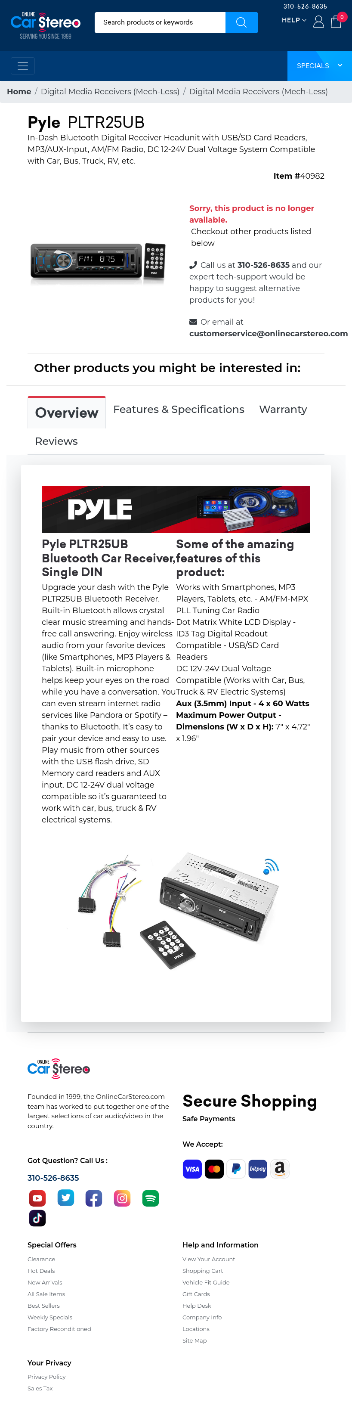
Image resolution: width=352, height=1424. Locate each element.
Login (318, 22)
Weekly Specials (50, 1317)
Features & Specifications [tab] (178, 409)
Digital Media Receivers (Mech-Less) (110, 91)
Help (291, 20)
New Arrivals (45, 1282)
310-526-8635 (305, 6)
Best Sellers (44, 1305)
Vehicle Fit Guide (206, 1282)
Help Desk (196, 1305)
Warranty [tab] (283, 409)
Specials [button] (320, 65)
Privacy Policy (46, 1376)
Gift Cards (196, 1294)
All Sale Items (46, 1294)
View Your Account (208, 1259)
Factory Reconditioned (59, 1328)
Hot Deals (41, 1270)
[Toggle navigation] (23, 65)
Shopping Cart (202, 1270)
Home (19, 91)
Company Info (202, 1317)
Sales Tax (40, 1388)
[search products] (160, 22)
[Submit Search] (241, 22)
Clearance (41, 1259)
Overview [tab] (67, 413)
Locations (196, 1328)
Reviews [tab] (56, 441)
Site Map (194, 1340)
